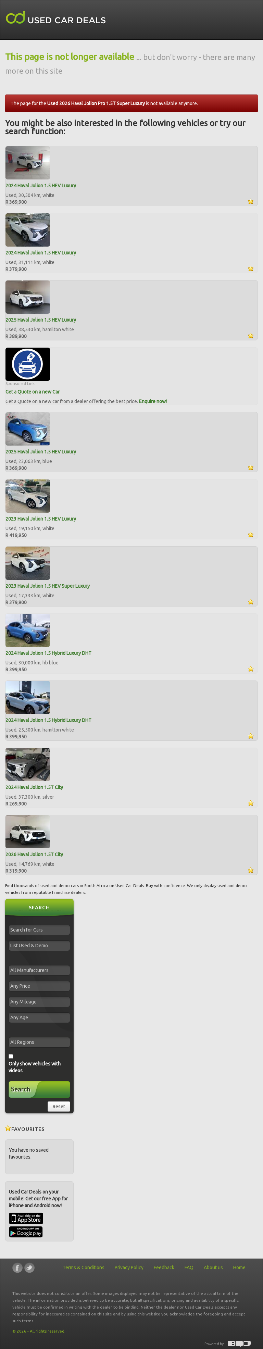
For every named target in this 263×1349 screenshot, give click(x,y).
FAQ (189, 1267)
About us (213, 1267)
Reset (59, 1106)
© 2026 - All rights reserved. (38, 1331)
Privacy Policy (129, 1267)
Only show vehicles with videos (35, 1067)
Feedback (164, 1267)
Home (239, 1267)
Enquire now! (153, 401)
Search (20, 1089)
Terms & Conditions (83, 1267)
